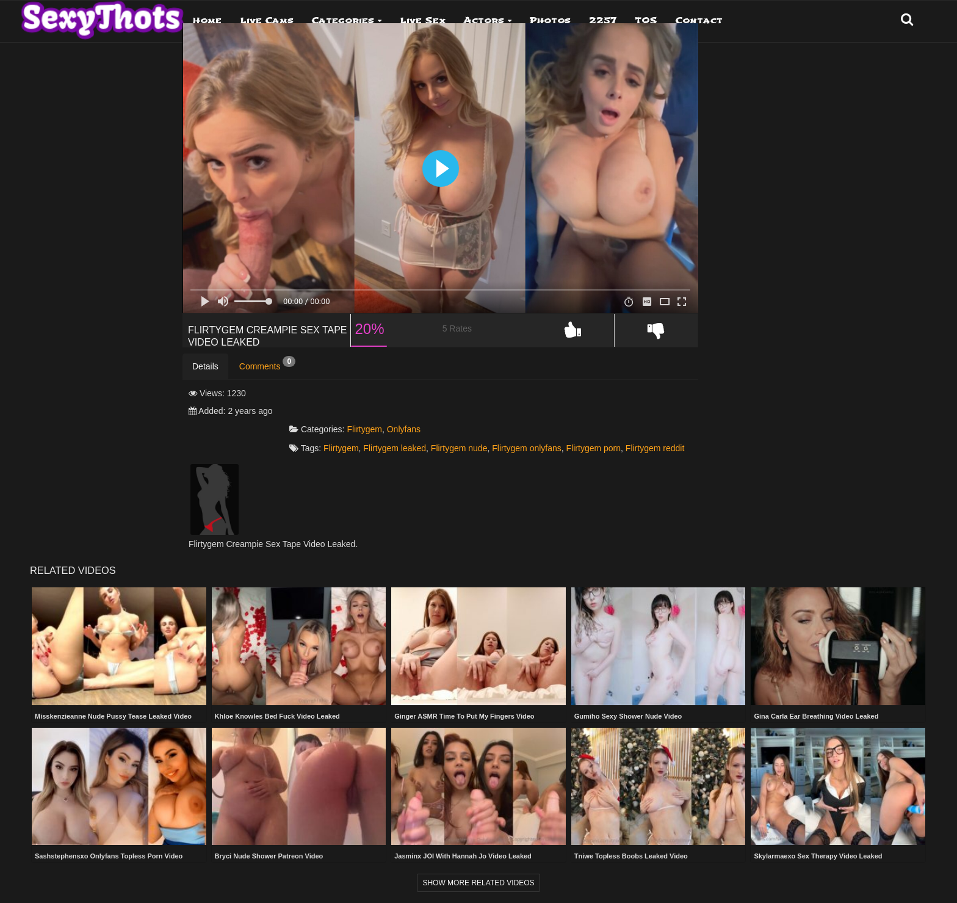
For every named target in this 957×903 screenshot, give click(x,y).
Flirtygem (465, 417)
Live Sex (423, 20)
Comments (267, 387)
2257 (602, 20)
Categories (343, 20)
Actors (484, 20)
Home (207, 20)
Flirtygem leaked (495, 436)
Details (205, 389)
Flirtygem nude (560, 436)
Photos (550, 20)
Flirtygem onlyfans (627, 436)
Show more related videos (478, 881)
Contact (699, 20)
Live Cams (267, 20)
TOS (646, 20)
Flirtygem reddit (478, 446)
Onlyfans (504, 417)
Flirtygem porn (417, 446)
